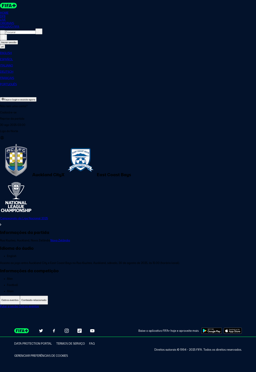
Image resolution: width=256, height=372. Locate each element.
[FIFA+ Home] (8, 5)
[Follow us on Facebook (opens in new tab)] (54, 331)
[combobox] (20, 32)
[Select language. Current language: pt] (2, 46)
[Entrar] (3, 37)
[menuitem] (128, 53)
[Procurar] (38, 31)
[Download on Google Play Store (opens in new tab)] (211, 331)
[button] (128, 112)
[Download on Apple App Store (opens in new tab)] (233, 331)
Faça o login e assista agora (18, 99)
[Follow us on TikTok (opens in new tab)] (79, 331)
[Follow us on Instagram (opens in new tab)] (67, 331)
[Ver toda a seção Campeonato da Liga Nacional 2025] (128, 221)
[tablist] (128, 300)
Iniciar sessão (8, 42)
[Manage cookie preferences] (41, 355)
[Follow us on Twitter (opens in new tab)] (41, 331)
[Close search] (2, 32)
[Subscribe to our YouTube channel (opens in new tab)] (92, 331)
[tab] (10, 300)
